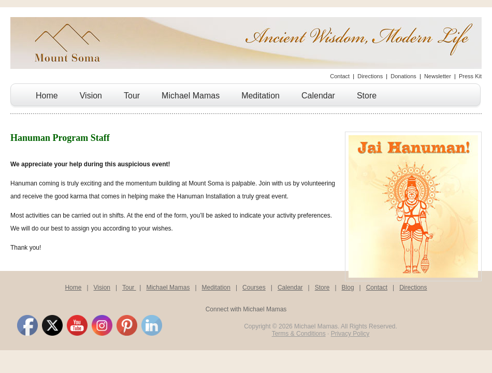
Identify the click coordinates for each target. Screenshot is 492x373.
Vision (91, 95)
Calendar (318, 95)
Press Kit (470, 76)
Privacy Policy (350, 333)
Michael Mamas (191, 95)
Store (367, 95)
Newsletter (437, 76)
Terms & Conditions (299, 333)
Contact (340, 76)
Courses (254, 287)
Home (47, 95)
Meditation (260, 95)
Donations (403, 76)
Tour (132, 95)
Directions (370, 76)
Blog (348, 287)
